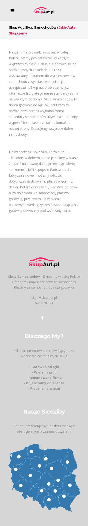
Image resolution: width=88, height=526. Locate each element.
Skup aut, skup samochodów (32, 27)
